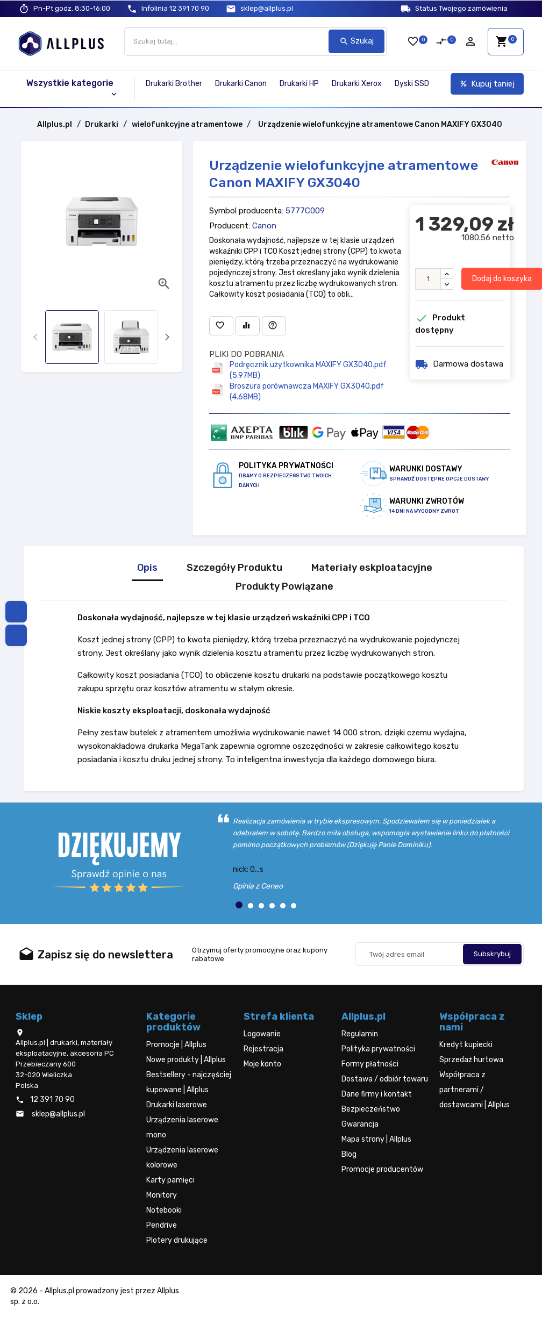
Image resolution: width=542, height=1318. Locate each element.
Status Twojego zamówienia (461, 8)
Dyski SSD (412, 83)
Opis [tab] (147, 568)
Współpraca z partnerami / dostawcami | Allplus (474, 1089)
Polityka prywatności (378, 1049)
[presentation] (35, 337)
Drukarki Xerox (357, 83)
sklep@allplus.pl (266, 8)
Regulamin (359, 1033)
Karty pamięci (170, 1180)
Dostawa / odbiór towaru (384, 1079)
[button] (239, 904)
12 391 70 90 (175, 8)
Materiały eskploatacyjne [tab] (371, 568)
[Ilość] (428, 279)
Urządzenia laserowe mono (182, 1127)
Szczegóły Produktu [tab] (234, 568)
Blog (348, 1154)
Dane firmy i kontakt (376, 1094)
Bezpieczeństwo (370, 1109)
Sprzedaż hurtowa (471, 1059)
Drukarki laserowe (176, 1104)
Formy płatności (369, 1064)
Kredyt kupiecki (466, 1044)
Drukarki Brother (174, 83)
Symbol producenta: (246, 211)
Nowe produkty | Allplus (186, 1059)
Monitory (161, 1195)
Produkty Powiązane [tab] (284, 586)
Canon (264, 226)
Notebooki (164, 1210)
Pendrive (161, 1225)
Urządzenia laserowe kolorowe (182, 1157)
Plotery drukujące (177, 1240)
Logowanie (262, 1033)
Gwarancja (360, 1124)
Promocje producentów (382, 1169)
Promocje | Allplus (176, 1044)
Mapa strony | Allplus (376, 1139)
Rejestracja (263, 1049)
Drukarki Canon (241, 83)
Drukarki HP (299, 83)
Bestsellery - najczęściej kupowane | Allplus (188, 1082)
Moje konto (262, 1064)
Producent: (229, 226)
